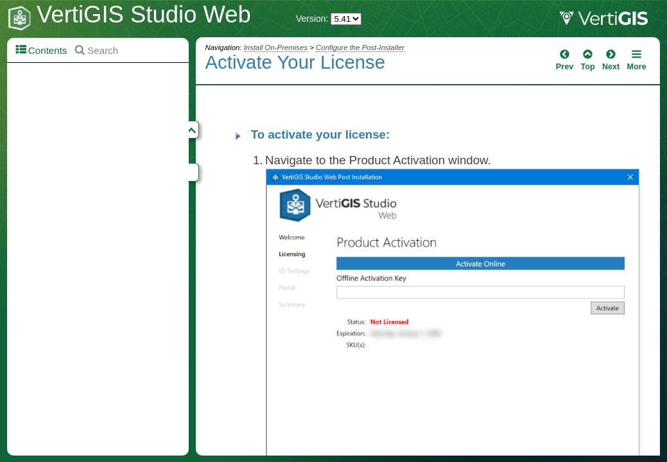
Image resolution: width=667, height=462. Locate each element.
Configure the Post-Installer (360, 47)
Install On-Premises (276, 47)
